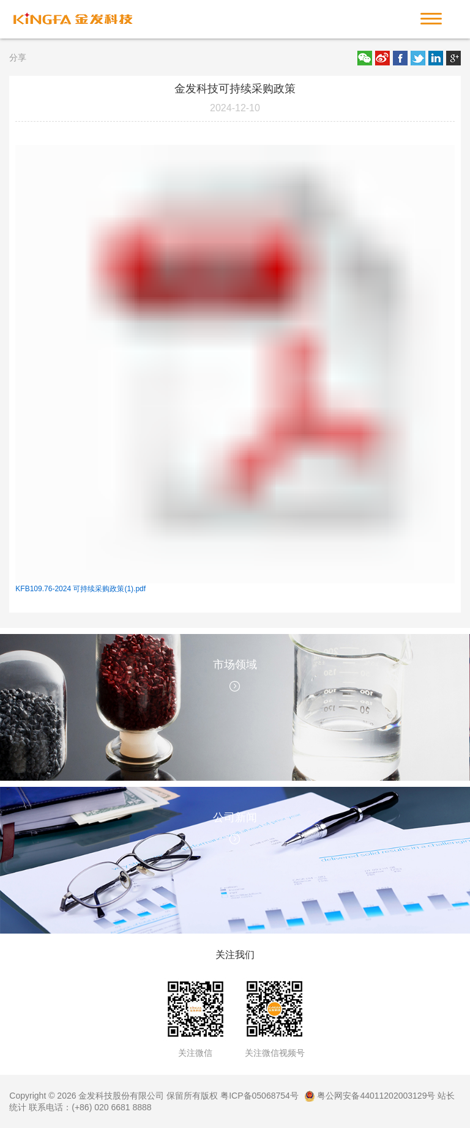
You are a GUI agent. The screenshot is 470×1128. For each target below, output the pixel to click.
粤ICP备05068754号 (259, 1095)
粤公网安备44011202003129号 (370, 1095)
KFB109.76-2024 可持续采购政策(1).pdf (80, 588)
